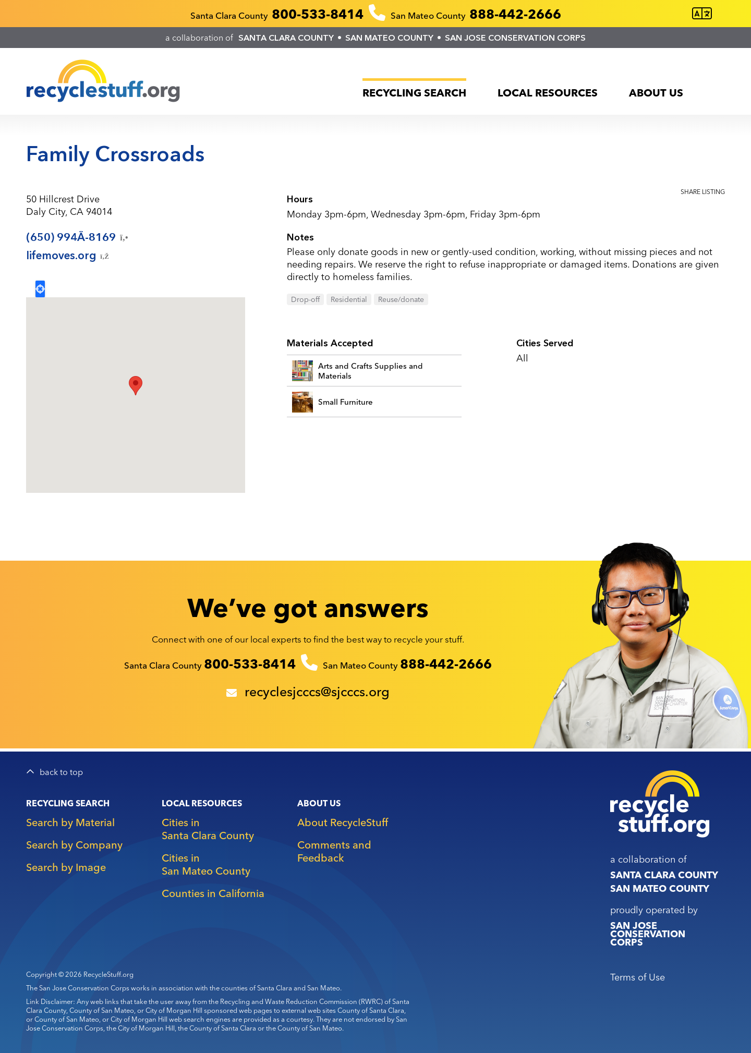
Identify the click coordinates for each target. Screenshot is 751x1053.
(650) (78, 237)
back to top (61, 772)
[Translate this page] (702, 14)
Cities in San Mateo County (206, 864)
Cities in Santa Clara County (208, 829)
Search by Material (70, 822)
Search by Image (66, 867)
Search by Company (74, 844)
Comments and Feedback (334, 851)
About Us (656, 92)
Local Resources (548, 92)
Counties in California (213, 893)
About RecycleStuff (342, 822)
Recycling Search (414, 92)
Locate (40, 289)
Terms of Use (637, 977)
